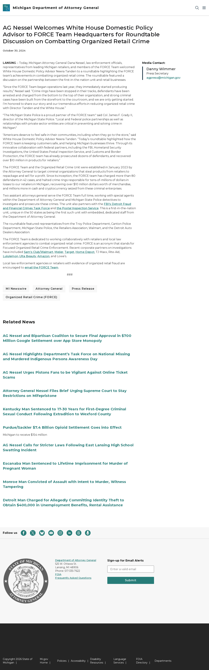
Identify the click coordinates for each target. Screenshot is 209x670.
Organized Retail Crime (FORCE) (31, 297)
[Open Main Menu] (204, 8)
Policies (61, 660)
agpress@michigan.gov (163, 77)
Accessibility (78, 660)
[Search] (197, 8)
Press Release (83, 288)
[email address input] (130, 569)
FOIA (58, 574)
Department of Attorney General (75, 560)
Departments (163, 660)
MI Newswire (16, 288)
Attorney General (49, 288)
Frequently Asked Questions (73, 578)
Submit (130, 580)
